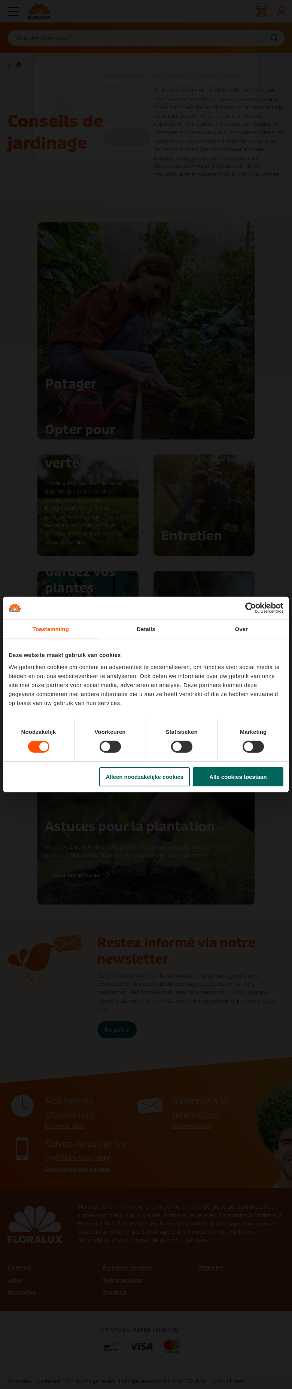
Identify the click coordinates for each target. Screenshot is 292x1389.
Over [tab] (241, 629)
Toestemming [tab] (51, 629)
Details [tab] (146, 629)
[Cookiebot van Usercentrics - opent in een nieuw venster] (250, 608)
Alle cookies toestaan (238, 777)
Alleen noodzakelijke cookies (144, 777)
